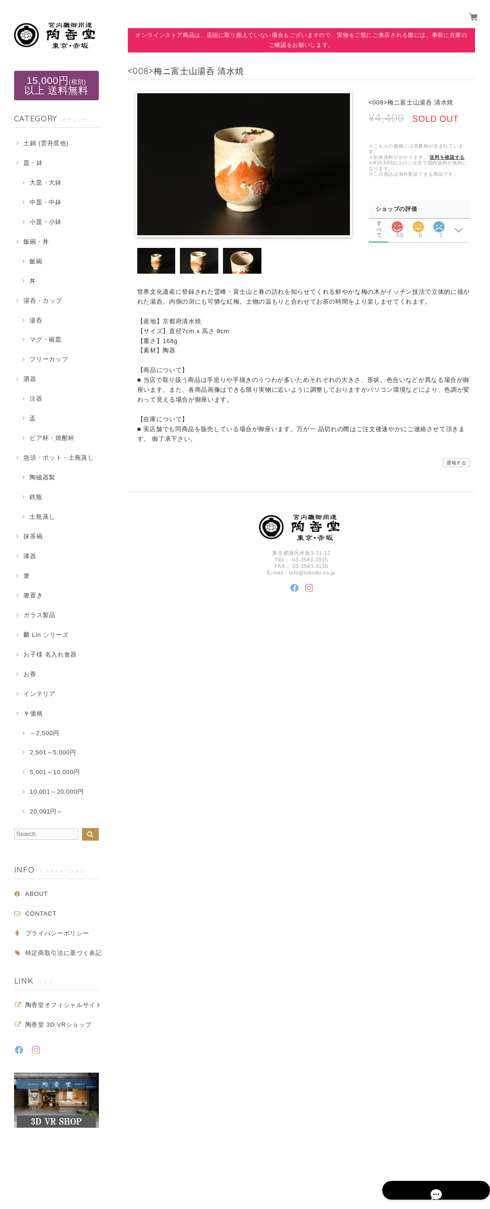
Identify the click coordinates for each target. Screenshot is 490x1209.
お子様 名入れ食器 (50, 654)
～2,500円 (44, 733)
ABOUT (36, 893)
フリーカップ (49, 359)
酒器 (29, 378)
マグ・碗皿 (45, 339)
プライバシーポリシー (57, 933)
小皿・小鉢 (45, 221)
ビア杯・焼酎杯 (52, 437)
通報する (456, 463)
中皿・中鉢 (45, 202)
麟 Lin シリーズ (45, 634)
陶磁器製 (42, 477)
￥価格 (33, 713)
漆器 (29, 556)
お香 (29, 674)
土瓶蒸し (42, 516)
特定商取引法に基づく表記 (63, 952)
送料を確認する (447, 157)
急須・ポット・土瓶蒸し (58, 457)
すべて (379, 223)
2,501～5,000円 (53, 752)
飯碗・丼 (36, 241)
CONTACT (41, 913)
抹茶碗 (33, 536)
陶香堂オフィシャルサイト (63, 1004)
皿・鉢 (33, 162)
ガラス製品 (39, 615)
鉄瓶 (36, 496)
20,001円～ (46, 811)
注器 (36, 398)
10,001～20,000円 (56, 791)
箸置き (33, 595)
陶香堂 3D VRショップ (58, 1024)
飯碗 (36, 261)
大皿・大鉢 (45, 182)
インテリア (39, 693)
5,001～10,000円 (55, 772)
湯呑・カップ (42, 300)
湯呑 (36, 320)
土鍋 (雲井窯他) (45, 143)
